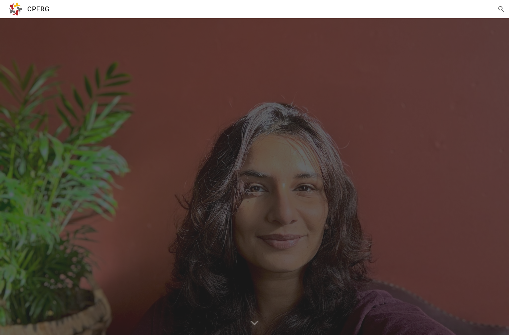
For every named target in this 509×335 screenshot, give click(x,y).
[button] (501, 9)
